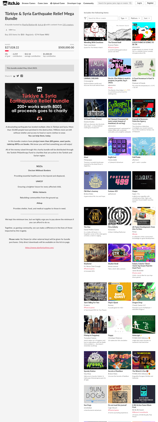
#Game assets (136, 273)
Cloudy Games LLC (139, 305)
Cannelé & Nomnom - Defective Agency (140, 120)
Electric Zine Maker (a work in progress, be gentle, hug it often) (119, 80)
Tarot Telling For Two (91, 302)
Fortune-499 (113, 191)
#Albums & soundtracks (140, 412)
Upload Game (57, 3)
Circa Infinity (113, 227)
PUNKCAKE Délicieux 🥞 (141, 338)
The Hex (87, 227)
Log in (139, 3)
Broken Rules (88, 194)
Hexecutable (112, 160)
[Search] (130, 3)
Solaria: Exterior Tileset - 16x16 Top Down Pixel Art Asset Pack (142, 266)
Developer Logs (74, 3)
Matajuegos (88, 160)
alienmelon (136, 47)
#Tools (110, 88)
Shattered (87, 264)
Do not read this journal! (117, 405)
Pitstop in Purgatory (91, 335)
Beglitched (112, 157)
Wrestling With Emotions (93, 42)
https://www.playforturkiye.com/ (39, 247)
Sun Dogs (87, 405)
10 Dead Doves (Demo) (93, 119)
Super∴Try (136, 194)
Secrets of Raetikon (115, 371)
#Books (134, 234)
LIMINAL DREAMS (91, 78)
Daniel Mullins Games (91, 230)
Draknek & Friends (138, 83)
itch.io (40, 24)
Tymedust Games (90, 338)
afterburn (135, 160)
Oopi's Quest (113, 302)
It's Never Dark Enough (92, 266)
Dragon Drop (137, 302)
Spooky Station (90, 371)
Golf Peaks (136, 157)
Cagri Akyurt (112, 408)
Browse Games (28, 3)
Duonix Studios (89, 122)
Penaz (134, 232)
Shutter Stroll (113, 264)
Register (150, 3)
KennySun (111, 230)
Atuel (86, 157)
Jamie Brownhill (137, 271)
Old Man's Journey (91, 191)
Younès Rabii (136, 124)
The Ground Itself (114, 42)
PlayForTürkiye (28, 24)
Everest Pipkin (113, 45)
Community (88, 3)
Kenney (111, 305)
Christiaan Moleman (115, 338)
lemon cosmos (113, 266)
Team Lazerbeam (90, 45)
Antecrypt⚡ (137, 335)
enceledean (88, 408)
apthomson (112, 194)
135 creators (67, 24)
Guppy (110, 335)
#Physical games (113, 47)
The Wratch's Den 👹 (140, 371)
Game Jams (43, 3)
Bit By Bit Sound (138, 410)
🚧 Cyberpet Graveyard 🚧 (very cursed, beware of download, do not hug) (118, 121)
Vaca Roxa (87, 374)
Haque (134, 191)
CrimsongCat (88, 81)
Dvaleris (87, 305)
